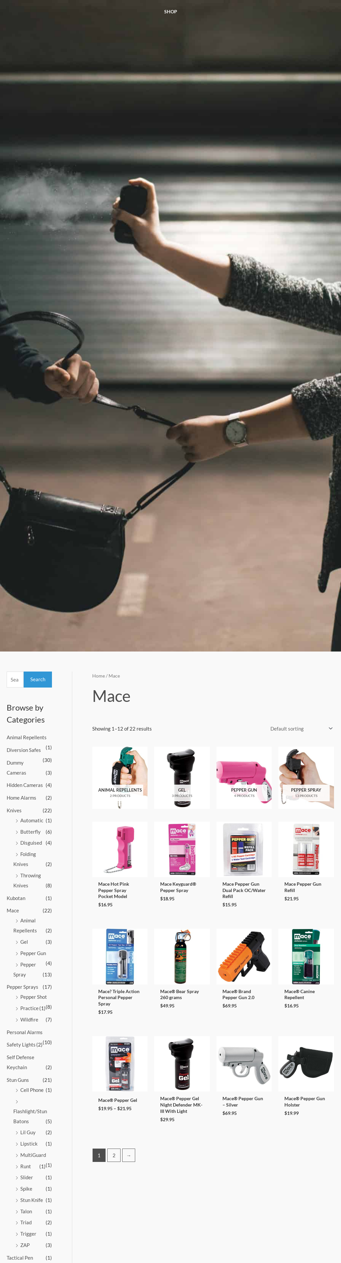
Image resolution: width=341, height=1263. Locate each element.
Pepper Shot (33, 997)
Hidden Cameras (25, 785)
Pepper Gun (33, 953)
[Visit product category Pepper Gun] (244, 778)
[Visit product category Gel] (182, 778)
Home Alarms (21, 798)
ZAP (25, 1245)
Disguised (31, 843)
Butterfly (30, 832)
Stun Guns (18, 1080)
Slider (26, 1177)
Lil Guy (28, 1132)
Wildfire (29, 1019)
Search (37, 679)
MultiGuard (33, 1155)
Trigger (28, 1234)
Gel (24, 942)
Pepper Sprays (22, 987)
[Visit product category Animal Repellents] (120, 778)
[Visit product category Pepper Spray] (306, 778)
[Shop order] (300, 728)
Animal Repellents (27, 737)
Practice (29, 1008)
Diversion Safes (24, 750)
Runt (25, 1166)
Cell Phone (32, 1090)
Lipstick (29, 1144)
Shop (170, 11)
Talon (26, 1211)
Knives (14, 810)
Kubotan (16, 898)
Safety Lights (21, 1044)
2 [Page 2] (114, 1158)
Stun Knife (31, 1200)
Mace (13, 910)
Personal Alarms (25, 1032)
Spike (26, 1189)
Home (98, 676)
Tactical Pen (20, 1258)
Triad (26, 1222)
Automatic (31, 820)
